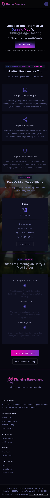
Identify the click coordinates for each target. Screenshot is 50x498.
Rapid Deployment (25, 128)
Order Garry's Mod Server (25, 353)
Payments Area (7, 455)
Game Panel (6, 452)
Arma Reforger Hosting (9, 421)
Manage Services (7, 438)
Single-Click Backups (25, 99)
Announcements (7, 428)
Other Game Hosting (25, 362)
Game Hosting (6, 417)
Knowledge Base (7, 473)
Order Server (25, 244)
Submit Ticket (6, 465)
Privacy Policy (12, 488)
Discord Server (7, 469)
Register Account (7, 442)
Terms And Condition (26, 488)
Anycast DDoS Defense (25, 159)
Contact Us (39, 488)
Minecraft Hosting (8, 425)
